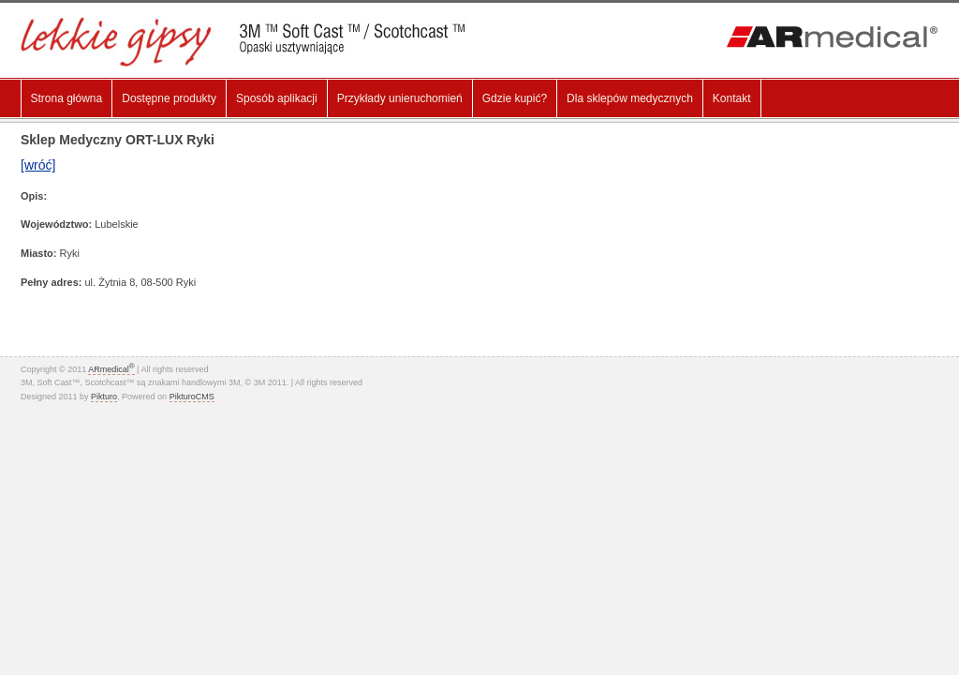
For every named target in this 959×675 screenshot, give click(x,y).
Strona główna (67, 98)
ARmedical (111, 369)
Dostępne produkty (169, 98)
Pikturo (104, 396)
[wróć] (38, 165)
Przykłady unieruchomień (400, 98)
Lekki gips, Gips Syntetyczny (257, 42)
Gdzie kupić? (514, 98)
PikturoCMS (192, 396)
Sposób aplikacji (276, 98)
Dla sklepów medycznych (630, 98)
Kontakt (732, 98)
